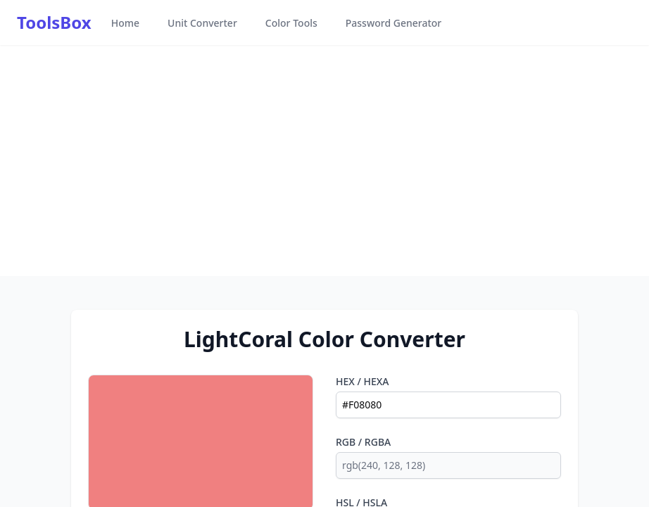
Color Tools (291, 23)
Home (125, 23)
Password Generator (394, 23)
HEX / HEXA (362, 381)
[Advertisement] (324, 160)
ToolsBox (54, 22)
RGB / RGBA (363, 442)
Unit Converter (202, 23)
